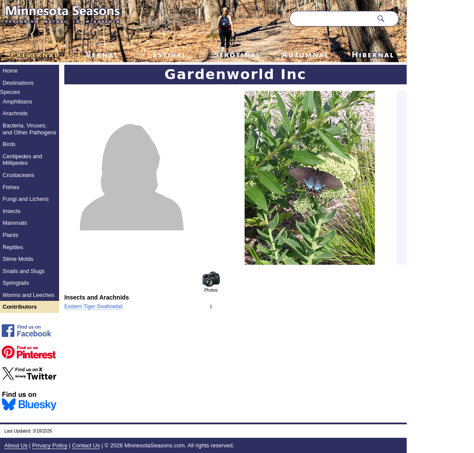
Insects (11, 211)
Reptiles (13, 247)
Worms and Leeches (28, 295)
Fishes (11, 187)
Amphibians (17, 101)
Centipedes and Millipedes (22, 160)
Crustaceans (18, 175)
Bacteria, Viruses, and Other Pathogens (29, 129)
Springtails (16, 283)
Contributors (20, 306)
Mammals (15, 223)
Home (10, 70)
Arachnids (15, 113)
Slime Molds (18, 259)
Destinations (18, 83)
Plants (10, 235)
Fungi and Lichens (26, 199)
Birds (9, 144)
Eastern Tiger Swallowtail (93, 306)
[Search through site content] (331, 19)
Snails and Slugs (24, 271)
